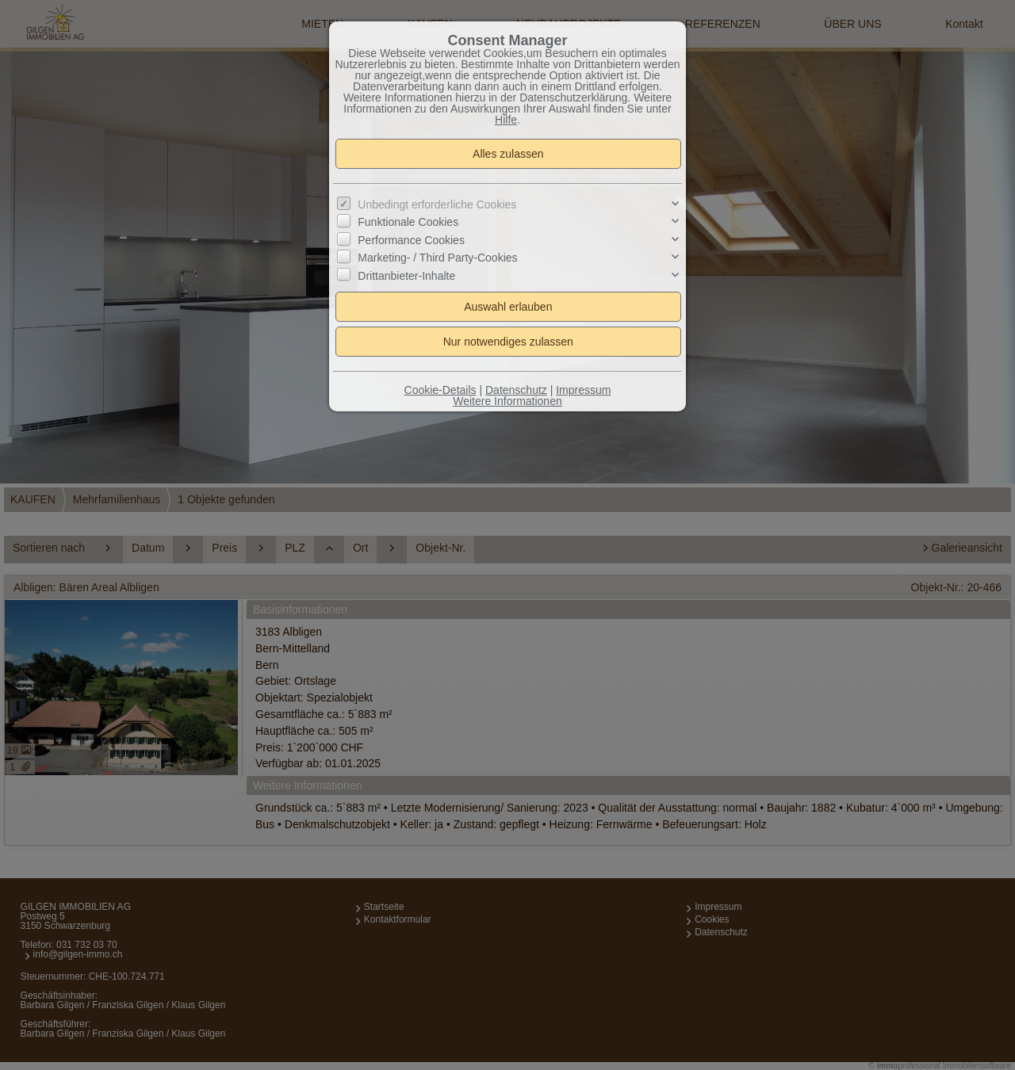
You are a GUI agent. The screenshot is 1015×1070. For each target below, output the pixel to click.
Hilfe (506, 119)
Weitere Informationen (507, 401)
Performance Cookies (411, 240)
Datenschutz (516, 390)
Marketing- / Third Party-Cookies (437, 257)
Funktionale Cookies (408, 222)
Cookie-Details (440, 390)
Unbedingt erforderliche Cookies (437, 204)
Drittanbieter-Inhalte (406, 275)
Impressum (583, 390)
